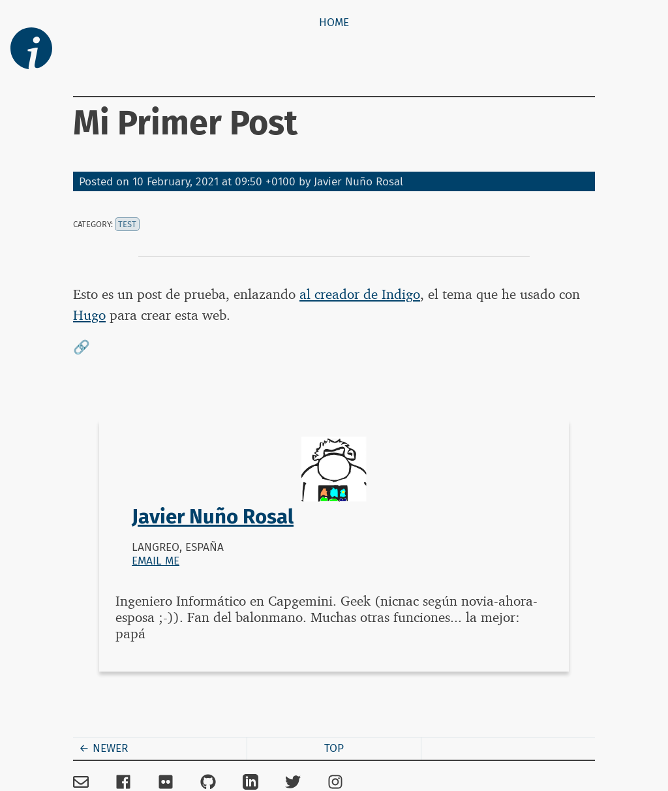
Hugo (89, 315)
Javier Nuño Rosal (358, 182)
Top (334, 748)
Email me (155, 561)
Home (334, 22)
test (127, 224)
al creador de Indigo (359, 294)
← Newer (103, 748)
